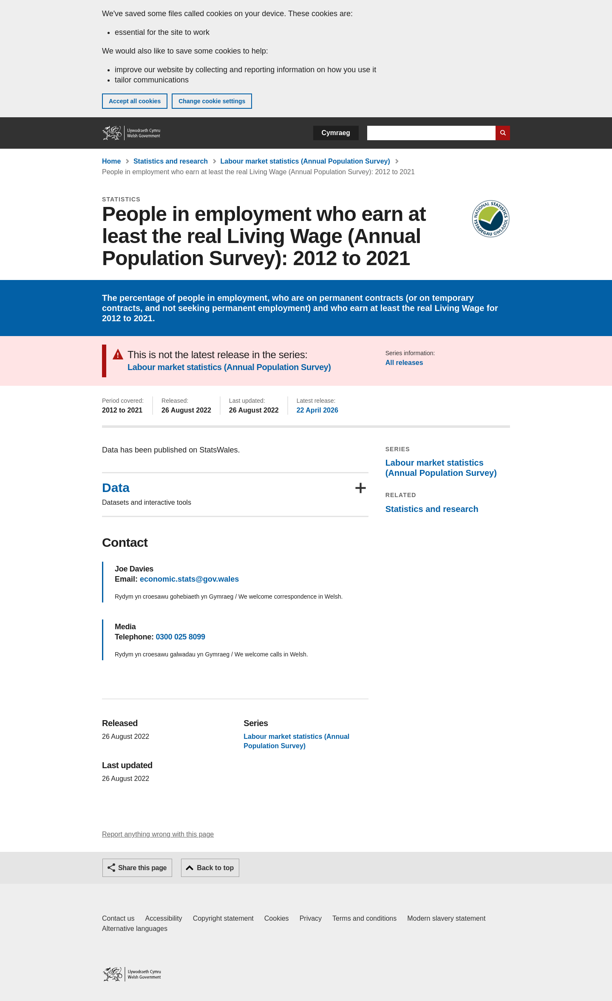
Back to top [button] (215, 867)
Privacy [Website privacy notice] (311, 918)
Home (111, 161)
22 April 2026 (317, 410)
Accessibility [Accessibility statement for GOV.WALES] (163, 918)
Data (116, 488)
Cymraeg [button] (336, 132)
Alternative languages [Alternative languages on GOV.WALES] (134, 928)
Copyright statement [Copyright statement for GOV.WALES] (223, 918)
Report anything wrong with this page (158, 834)
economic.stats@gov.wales (189, 579)
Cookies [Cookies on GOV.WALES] (276, 918)
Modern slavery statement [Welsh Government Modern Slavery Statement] (446, 918)
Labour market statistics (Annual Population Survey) (305, 161)
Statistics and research (170, 161)
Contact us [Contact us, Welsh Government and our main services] (118, 918)
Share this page (142, 867)
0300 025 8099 (180, 637)
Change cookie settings (211, 101)
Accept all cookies (135, 101)
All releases (404, 362)
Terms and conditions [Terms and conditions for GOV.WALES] (364, 918)
